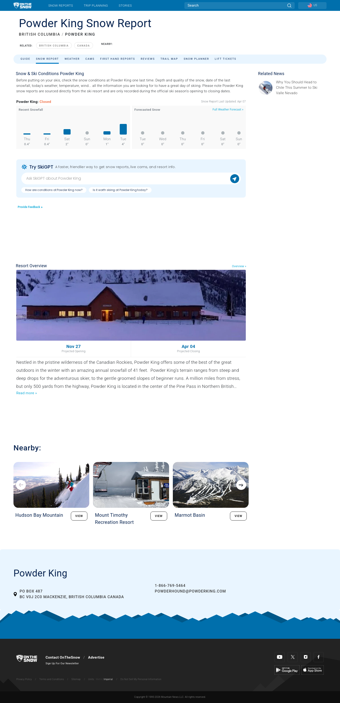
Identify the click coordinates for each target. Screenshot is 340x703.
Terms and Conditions (51, 679)
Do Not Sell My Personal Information (140, 679)
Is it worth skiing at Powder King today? (120, 190)
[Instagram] (306, 657)
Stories (125, 5)
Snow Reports (60, 5)
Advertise (96, 657)
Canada (83, 45)
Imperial (108, 679)
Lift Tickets (225, 58)
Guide (25, 58)
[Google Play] (287, 670)
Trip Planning (96, 5)
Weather (72, 58)
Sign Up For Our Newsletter (62, 663)
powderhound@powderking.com (190, 591)
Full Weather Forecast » (227, 109)
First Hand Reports (117, 58)
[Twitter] (293, 657)
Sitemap (76, 679)
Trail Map (169, 58)
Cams (90, 58)
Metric (99, 679)
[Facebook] (319, 657)
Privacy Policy (24, 679)
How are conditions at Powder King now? (53, 190)
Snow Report (47, 58)
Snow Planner (196, 58)
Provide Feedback (30, 207)
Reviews (148, 58)
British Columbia (54, 45)
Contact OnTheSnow (63, 657)
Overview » (239, 266)
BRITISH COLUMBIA (39, 34)
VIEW (79, 516)
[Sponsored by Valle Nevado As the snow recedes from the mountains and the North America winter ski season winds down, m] (300, 88)
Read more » (26, 393)
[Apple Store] (312, 670)
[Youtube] (280, 657)
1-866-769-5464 (170, 585)
